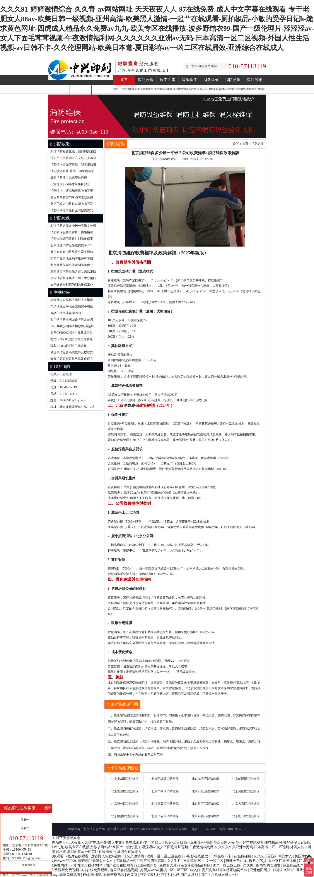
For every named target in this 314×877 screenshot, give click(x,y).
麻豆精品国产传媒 (297, 865)
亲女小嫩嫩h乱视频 (196, 865)
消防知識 (59, 89)
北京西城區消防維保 (165, 778)
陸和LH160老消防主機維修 (68, 345)
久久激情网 (136, 856)
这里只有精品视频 (124, 870)
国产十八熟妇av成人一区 (220, 874)
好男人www (149, 870)
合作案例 (81, 89)
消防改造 (146, 80)
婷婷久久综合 (284, 870)
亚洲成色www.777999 (60, 861)
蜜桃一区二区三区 (174, 870)
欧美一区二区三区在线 (164, 856)
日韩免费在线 (236, 861)
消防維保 (189, 80)
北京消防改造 (129, 89)
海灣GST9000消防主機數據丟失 (71, 332)
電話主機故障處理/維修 (66, 313)
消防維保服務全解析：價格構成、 (73, 232)
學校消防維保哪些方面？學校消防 (73, 278)
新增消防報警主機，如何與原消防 (73, 151)
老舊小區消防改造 (207, 89)
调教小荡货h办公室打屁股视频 (273, 861)
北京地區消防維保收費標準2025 (71, 245)
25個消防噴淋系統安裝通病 (68, 177)
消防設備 (255, 80)
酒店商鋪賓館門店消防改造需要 (71, 197)
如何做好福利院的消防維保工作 (71, 284)
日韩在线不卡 (221, 856)
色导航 (132, 874)
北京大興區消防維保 (245, 803)
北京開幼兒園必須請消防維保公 (71, 265)
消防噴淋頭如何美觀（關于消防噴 (73, 164)
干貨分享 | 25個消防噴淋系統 (69, 184)
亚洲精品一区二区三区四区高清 (140, 861)
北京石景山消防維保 (205, 791)
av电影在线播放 (196, 856)
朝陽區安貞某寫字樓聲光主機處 (71, 300)
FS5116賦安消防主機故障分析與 (71, 326)
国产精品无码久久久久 (96, 861)
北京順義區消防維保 (165, 803)
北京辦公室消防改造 (184, 89)
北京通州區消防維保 (124, 803)
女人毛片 (174, 861)
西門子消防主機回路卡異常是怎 (71, 319)
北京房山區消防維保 (245, 791)
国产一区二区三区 (227, 865)
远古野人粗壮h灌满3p (108, 856)
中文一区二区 (213, 861)
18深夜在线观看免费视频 (60, 870)
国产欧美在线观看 (120, 865)
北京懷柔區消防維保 (124, 816)
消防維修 (211, 80)
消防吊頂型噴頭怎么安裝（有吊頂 (73, 158)
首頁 (124, 80)
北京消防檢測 (243, 89)
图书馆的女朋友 (268, 865)
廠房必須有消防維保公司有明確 (71, 252)
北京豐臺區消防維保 (124, 791)
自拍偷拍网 (192, 861)
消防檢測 (233, 80)
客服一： (26, 819)
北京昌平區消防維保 (205, 803)
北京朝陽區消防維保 (245, 778)
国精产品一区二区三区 (19, 874)
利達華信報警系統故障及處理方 (71, 352)
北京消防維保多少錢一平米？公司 (73, 225)
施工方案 (168, 80)
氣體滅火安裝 (226, 89)
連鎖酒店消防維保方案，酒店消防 (73, 271)
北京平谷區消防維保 (165, 816)
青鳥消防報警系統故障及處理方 (71, 359)
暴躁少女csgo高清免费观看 (60, 874)
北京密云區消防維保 (245, 816)
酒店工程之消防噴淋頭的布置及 (71, 203)
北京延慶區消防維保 (205, 816)
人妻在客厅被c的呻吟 (87, 865)
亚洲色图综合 (147, 865)
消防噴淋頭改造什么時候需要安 (71, 210)
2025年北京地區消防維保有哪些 (71, 258)
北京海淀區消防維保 (205, 778)
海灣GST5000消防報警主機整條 (71, 339)
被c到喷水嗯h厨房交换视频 (104, 874)
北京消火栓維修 (163, 89)
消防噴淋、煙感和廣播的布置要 (71, 190)
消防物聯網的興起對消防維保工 (71, 238)
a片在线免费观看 (95, 870)
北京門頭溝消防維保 (165, 791)
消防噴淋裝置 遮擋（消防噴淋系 (72, 171)
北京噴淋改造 (145, 89)
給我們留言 (28, 865)
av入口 (195, 870)
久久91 (248, 865)
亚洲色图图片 (260, 870)
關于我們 (102, 89)
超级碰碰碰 (243, 856)
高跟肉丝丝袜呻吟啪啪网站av (225, 870)
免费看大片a (169, 865)
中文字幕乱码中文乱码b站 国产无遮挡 (169, 874)
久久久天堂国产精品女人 (273, 856)
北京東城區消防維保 (124, 778)
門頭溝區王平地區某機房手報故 (71, 306)
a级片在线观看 (77, 856)
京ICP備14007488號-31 (175, 829)
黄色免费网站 (57, 865)
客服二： (26, 828)
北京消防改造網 (94, 829)
